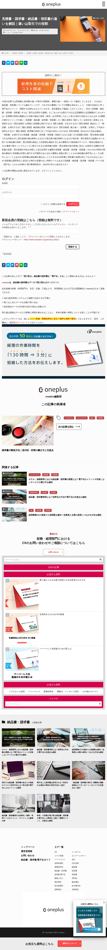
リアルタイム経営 (17, 691)
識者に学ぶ (58, 878)
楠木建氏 (75, 882)
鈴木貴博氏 (58, 886)
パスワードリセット (70, 211)
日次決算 (75, 863)
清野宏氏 (57, 889)
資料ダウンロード (20, 322)
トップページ (27, 847)
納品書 (15, 32)
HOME (6, 53)
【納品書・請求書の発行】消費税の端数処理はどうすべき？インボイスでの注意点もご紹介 (87, 785)
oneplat (5, 282)
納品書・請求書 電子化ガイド (36, 859)
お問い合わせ (53, 552)
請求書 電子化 (59, 874)
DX (6, 509)
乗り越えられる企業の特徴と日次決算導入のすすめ (62, 580)
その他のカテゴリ (90, 691)
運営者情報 (26, 851)
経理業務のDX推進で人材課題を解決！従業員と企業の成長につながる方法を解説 (65, 515)
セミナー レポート (79, 856)
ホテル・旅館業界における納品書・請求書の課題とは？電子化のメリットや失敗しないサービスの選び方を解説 (67, 480)
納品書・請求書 (38, 30)
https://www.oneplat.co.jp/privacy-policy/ (41, 240)
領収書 (74, 874)
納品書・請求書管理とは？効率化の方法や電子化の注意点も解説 (58, 497)
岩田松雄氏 (58, 863)
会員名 (5, 183)
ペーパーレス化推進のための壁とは (55, 648)
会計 (92, 418)
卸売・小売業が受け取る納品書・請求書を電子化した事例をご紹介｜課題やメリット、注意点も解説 (52, 818)
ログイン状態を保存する (54, 204)
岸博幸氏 (75, 889)
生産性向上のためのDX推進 (52, 614)
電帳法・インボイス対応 (68, 691)
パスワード (7, 192)
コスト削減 (58, 856)
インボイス (8, 32)
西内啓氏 (57, 882)
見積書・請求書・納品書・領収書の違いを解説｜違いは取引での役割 (50, 53)
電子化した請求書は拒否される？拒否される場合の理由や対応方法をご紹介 (52, 783)
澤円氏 (74, 878)
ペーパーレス (81, 418)
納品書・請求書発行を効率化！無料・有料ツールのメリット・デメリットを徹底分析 (17, 818)
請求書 (46, 30)
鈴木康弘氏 (76, 886)
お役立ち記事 (8, 473)
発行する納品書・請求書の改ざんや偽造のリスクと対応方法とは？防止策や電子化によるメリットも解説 (17, 785)
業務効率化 (8, 491)
